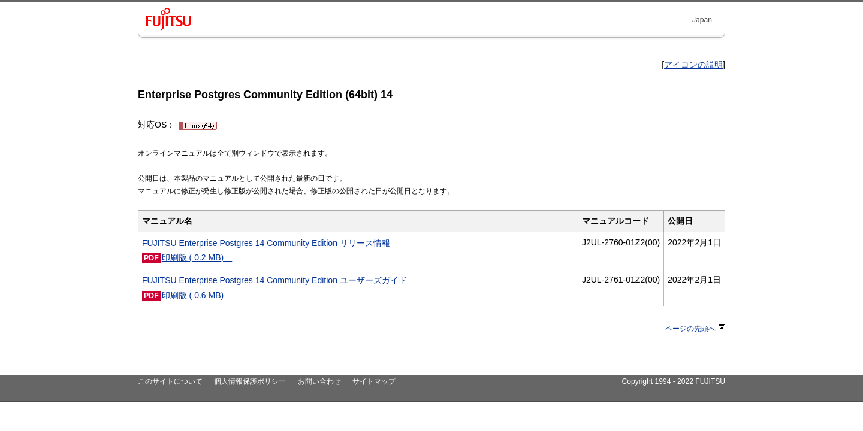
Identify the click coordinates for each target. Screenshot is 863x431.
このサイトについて (170, 381)
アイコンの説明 (693, 64)
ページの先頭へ (695, 328)
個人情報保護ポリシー (250, 381)
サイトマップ (374, 381)
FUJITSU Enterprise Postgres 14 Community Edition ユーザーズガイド (274, 280)
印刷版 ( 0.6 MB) (197, 295)
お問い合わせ (319, 381)
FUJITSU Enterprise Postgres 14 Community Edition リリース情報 (266, 243)
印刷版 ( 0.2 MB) (197, 257)
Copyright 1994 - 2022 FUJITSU (673, 381)
